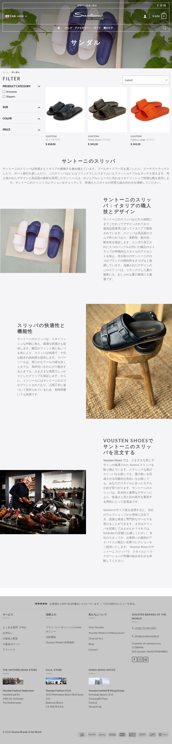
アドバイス (9, 649)
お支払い (8, 632)
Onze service (96, 638)
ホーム (6, 72)
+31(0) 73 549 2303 (145, 628)
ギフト (97, 27)
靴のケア (108, 27)
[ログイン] (145, 16)
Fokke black (99, 138)
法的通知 (51, 636)
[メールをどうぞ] (165, 5)
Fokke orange (142, 138)
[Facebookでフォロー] (158, 5)
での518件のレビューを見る (119, 603)
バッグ (68, 27)
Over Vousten (96, 627)
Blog (91, 643)
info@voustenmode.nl (146, 636)
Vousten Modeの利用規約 (60, 642)
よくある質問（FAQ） (15, 627)
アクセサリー (83, 28)
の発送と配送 (10, 638)
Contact (93, 649)
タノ (53, 138)
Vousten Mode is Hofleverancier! (107, 632)
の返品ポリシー (11, 643)
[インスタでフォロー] (161, 5)
